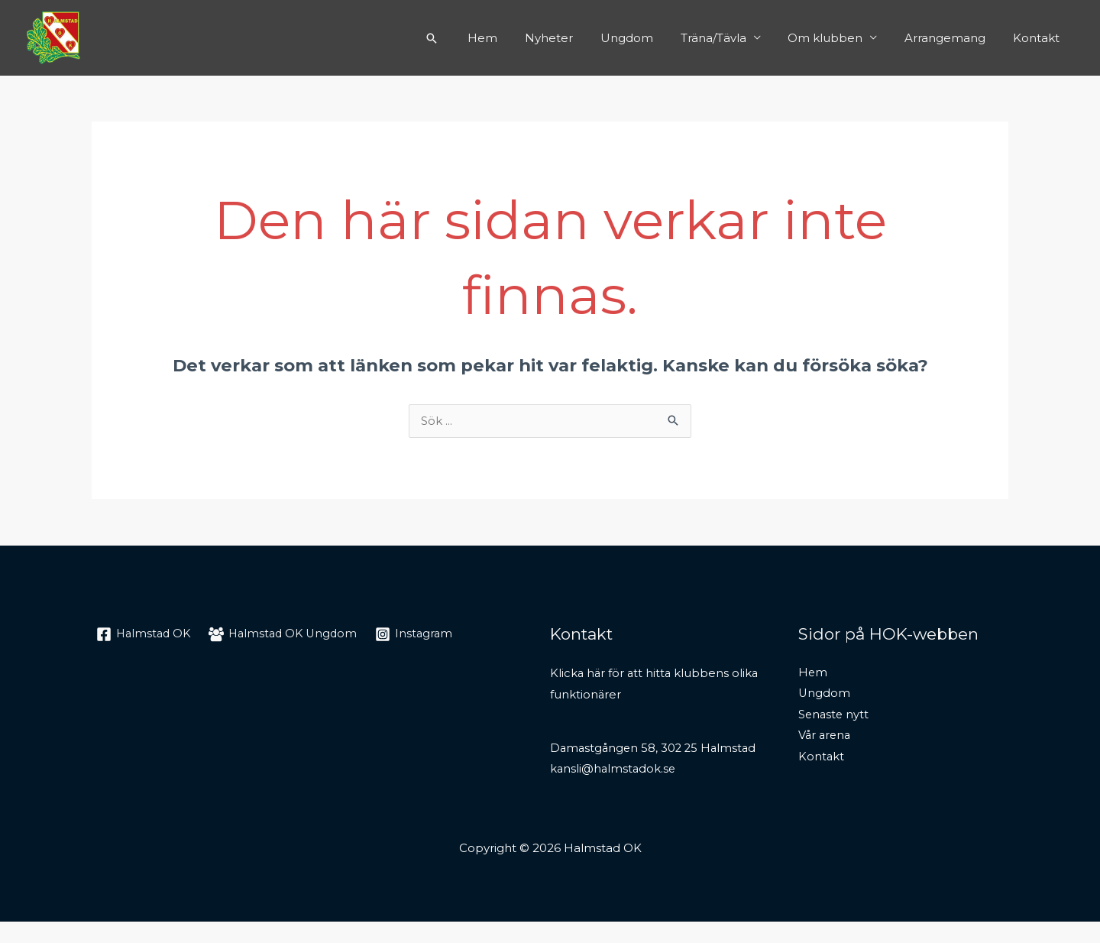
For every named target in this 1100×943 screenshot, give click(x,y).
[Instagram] (423, 635)
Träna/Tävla (729, 38)
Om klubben (836, 38)
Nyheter (573, 38)
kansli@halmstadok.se (614, 790)
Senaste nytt (834, 716)
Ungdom (646, 38)
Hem (511, 38)
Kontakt (1038, 38)
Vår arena (825, 738)
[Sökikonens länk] (463, 38)
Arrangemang (951, 38)
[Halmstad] (145, 635)
